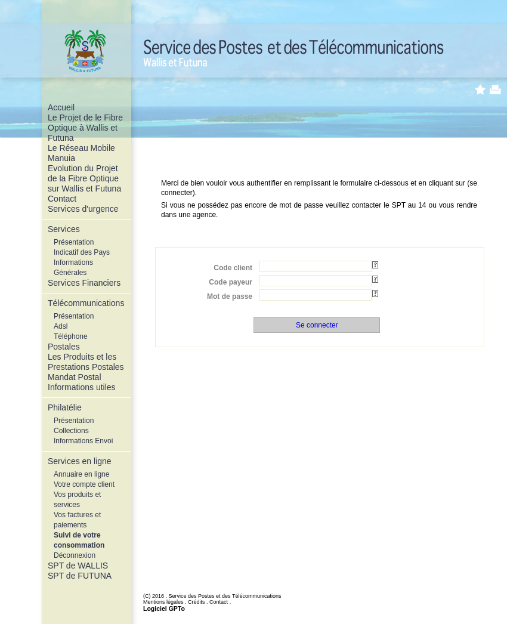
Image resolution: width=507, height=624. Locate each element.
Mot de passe (229, 296)
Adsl (60, 326)
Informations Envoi (83, 441)
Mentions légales (163, 602)
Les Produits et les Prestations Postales (86, 362)
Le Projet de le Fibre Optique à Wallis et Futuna (85, 128)
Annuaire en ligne (81, 474)
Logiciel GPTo (164, 608)
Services (64, 229)
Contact (62, 198)
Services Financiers (84, 283)
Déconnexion (74, 555)
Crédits (196, 602)
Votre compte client (84, 484)
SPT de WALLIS (78, 565)
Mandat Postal (74, 377)
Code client (233, 268)
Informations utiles (82, 387)
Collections (71, 431)
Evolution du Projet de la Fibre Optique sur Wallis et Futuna (84, 178)
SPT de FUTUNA (80, 575)
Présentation (74, 242)
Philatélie (65, 407)
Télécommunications (86, 303)
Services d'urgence (83, 209)
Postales (64, 346)
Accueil (61, 107)
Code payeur (230, 282)
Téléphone (71, 336)
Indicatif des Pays (82, 252)
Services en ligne (80, 461)
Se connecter (317, 325)
